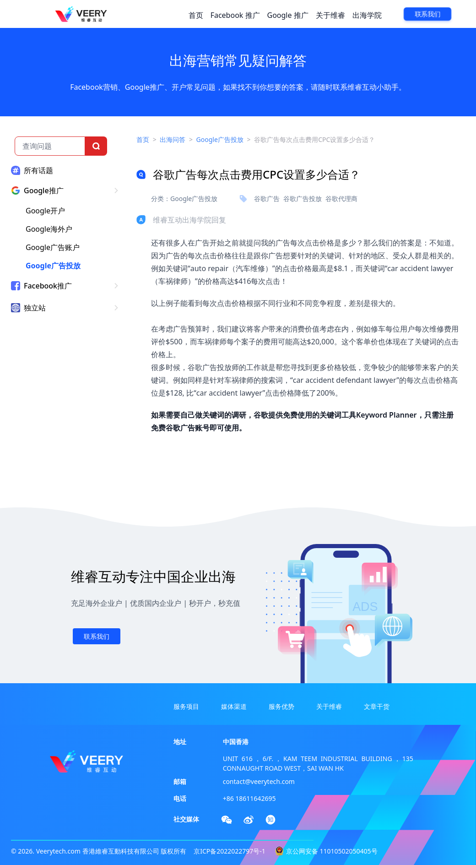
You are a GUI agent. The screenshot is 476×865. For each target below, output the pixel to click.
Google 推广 (287, 15)
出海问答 (172, 139)
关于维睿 (330, 15)
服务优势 (281, 706)
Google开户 (45, 211)
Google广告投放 (53, 266)
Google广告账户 (53, 247)
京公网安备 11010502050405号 (332, 851)
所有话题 (38, 170)
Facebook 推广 (235, 15)
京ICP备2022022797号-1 (229, 851)
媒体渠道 (234, 706)
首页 (196, 15)
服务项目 (186, 706)
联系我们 (427, 14)
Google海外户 (49, 229)
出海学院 (367, 15)
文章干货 (376, 706)
